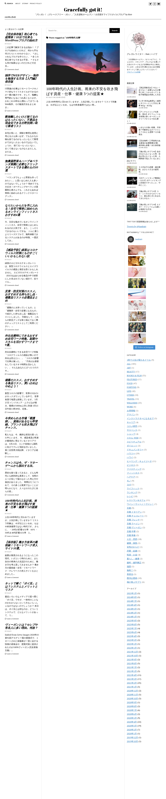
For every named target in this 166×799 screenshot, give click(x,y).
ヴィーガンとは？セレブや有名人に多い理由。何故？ (21, 626)
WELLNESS (67, 22)
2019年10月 (132, 675)
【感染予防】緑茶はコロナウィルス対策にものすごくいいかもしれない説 (21, 253)
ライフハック (133, 422)
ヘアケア (131, 410)
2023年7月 (132, 562)
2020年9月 (132, 636)
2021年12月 (132, 585)
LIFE (132, 22)
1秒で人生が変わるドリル (139, 293)
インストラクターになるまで (140, 352)
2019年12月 (132, 671)
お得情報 (131, 344)
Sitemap (25, 3)
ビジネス (131, 398)
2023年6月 (132, 566)
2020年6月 (132, 647)
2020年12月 (132, 624)
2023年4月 (132, 570)
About (17, 3)
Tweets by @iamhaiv (136, 226)
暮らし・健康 (133, 492)
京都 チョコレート (135, 449)
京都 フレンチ (133, 453)
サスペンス (132, 363)
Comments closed (12, 69)
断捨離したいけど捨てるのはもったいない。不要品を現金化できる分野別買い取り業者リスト (21, 121)
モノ (129, 414)
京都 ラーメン (133, 457)
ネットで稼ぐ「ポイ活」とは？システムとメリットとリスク (21, 586)
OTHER (130, 328)
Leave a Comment (12, 111)
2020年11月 (132, 628)
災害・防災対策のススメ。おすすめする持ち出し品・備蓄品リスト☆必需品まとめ (21, 296)
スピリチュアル (134, 375)
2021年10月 (132, 589)
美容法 (130, 508)
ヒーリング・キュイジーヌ (139, 395)
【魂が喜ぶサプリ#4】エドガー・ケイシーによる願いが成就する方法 (149, 206)
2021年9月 (132, 593)
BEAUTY (80, 22)
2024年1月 (132, 550)
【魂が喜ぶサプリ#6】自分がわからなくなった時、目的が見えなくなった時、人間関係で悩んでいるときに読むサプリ (143, 156)
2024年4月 (132, 538)
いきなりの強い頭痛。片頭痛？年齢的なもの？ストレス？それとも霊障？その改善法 (149, 131)
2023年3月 (132, 573)
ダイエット (132, 379)
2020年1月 (132, 667)
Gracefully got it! (83, 9)
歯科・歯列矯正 (134, 496)
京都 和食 (131, 469)
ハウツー (131, 387)
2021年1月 (132, 620)
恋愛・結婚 (132, 484)
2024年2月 (132, 546)
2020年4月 (132, 655)
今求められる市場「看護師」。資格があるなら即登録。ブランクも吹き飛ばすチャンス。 (21, 423)
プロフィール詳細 (133, 72)
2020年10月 (132, 632)
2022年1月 (132, 581)
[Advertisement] (22, 700)
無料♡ (130, 504)
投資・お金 (132, 488)
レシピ (130, 430)
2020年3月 (132, 659)
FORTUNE (93, 22)
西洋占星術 (132, 511)
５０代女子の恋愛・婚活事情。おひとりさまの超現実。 (149, 169)
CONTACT (83, 785)
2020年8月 (132, 640)
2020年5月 (132, 651)
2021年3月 (132, 612)
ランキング (132, 426)
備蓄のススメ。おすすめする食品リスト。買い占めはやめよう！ (21, 383)
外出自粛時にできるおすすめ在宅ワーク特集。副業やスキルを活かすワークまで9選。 (21, 340)
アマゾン (131, 348)
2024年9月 (132, 531)
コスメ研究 (132, 360)
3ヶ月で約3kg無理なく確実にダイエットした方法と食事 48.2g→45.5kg (150, 103)
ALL (129, 297)
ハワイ (130, 391)
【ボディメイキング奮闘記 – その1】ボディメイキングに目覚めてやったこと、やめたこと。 (150, 181)
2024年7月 (132, 534)
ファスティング (134, 402)
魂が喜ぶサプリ (134, 515)
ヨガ (129, 418)
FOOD (42, 22)
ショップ (131, 367)
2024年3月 (132, 542)
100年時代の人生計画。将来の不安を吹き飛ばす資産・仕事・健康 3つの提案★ (21, 505)
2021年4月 (132, 608)
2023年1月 (132, 577)
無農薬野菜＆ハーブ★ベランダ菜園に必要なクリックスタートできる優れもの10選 (21, 165)
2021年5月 (132, 605)
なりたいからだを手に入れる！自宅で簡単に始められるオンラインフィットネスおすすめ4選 (21, 210)
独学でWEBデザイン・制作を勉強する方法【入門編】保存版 (22, 78)
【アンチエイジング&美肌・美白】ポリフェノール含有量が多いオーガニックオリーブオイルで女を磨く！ (143, 116)
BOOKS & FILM (134, 309)
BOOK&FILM (119, 22)
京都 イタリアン (134, 445)
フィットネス (133, 406)
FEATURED (132, 313)
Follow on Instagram (144, 281)
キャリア (131, 356)
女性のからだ (133, 480)
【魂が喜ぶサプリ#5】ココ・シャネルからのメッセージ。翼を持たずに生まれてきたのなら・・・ (149, 194)
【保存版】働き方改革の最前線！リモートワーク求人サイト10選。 (21, 545)
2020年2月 (132, 663)
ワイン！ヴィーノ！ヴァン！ (140, 437)
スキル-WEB (132, 371)
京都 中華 (131, 465)
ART (129, 301)
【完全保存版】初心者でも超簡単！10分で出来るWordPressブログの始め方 (21, 37)
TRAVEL (53, 22)
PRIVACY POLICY (36, 3)
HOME (34, 22)
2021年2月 (132, 616)
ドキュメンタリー (135, 383)
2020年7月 (132, 644)
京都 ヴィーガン (134, 461)
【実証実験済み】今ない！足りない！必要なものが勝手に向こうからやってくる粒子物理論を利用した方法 (149, 91)
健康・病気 (132, 476)
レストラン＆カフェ (136, 434)
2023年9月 (132, 554)
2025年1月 (132, 527)
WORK (105, 22)
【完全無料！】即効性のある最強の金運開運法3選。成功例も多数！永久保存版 (149, 142)
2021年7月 (132, 601)
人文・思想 (132, 473)
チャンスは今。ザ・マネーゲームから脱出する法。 (21, 464)
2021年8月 (132, 597)
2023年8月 (132, 558)
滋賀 (129, 500)
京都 (129, 441)
